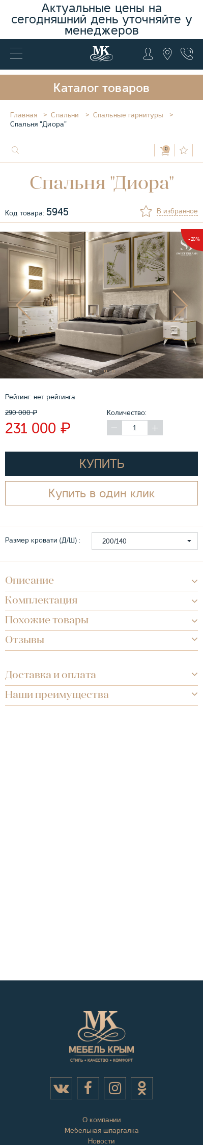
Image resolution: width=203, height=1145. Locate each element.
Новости (101, 1141)
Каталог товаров (101, 87)
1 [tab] (95, 375)
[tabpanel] (101, 305)
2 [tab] (102, 375)
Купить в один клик (101, 493)
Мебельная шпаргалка (102, 1130)
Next (180, 305)
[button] (145, 541)
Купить (101, 463)
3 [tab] (110, 375)
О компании (101, 1120)
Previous (23, 305)
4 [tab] (117, 375)
